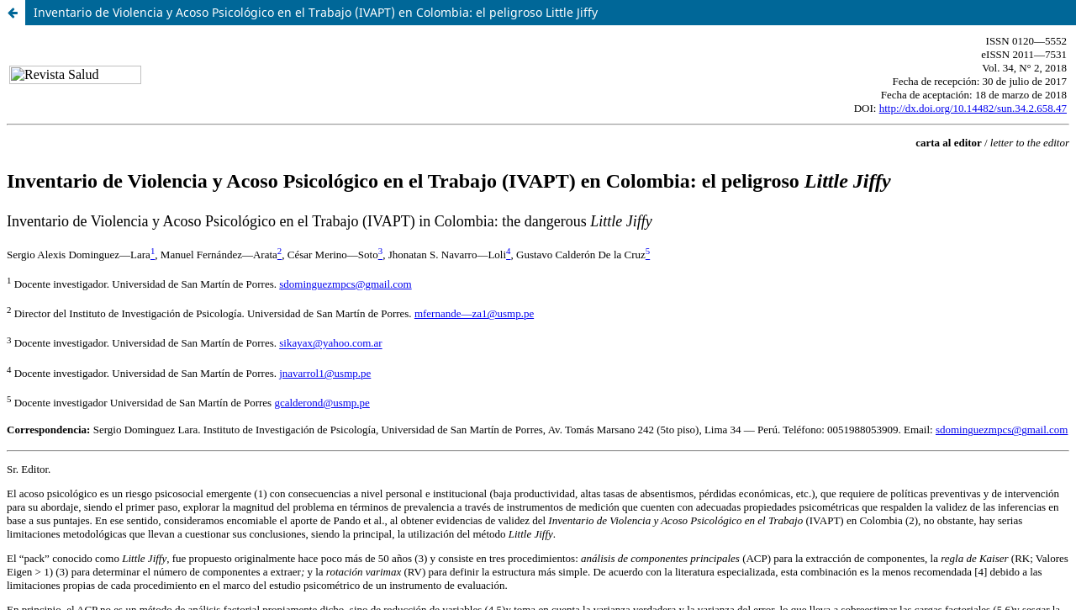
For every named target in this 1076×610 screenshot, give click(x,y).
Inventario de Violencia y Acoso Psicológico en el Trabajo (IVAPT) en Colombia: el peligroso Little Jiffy (316, 12)
